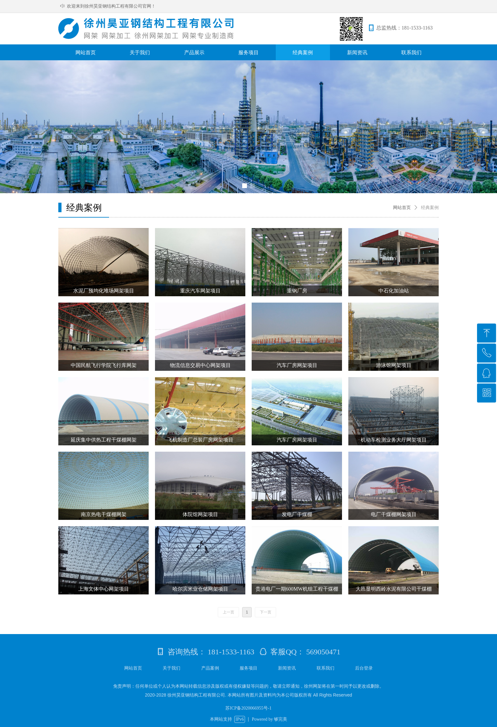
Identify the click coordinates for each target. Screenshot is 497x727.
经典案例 (430, 207)
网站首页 (402, 207)
